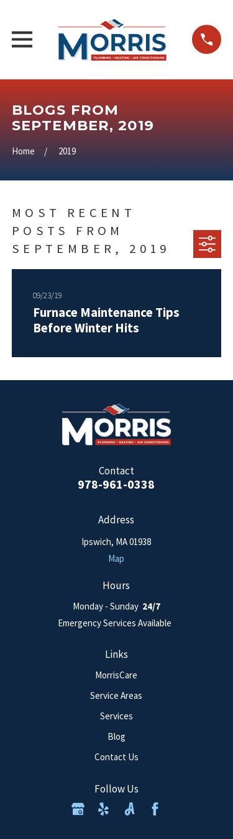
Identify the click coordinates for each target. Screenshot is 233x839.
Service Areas (116, 695)
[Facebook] (155, 808)
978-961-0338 (116, 484)
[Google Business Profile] (78, 808)
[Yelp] (103, 808)
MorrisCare (116, 675)
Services (116, 716)
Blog (116, 736)
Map (116, 558)
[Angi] (129, 808)
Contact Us (116, 757)
